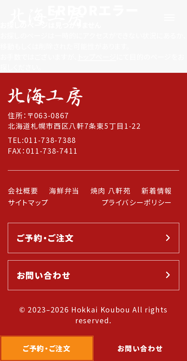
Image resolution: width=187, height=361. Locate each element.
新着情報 (156, 190)
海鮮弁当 (64, 190)
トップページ (97, 57)
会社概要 (23, 190)
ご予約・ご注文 (45, 238)
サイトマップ (28, 202)
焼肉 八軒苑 (110, 190)
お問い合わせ (43, 275)
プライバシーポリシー (137, 202)
